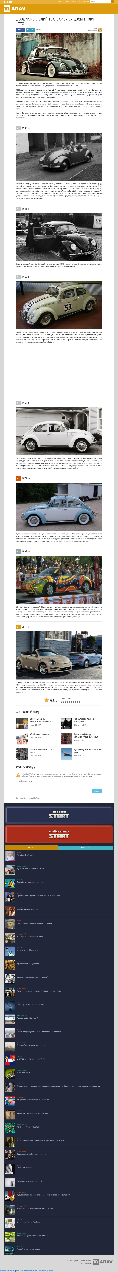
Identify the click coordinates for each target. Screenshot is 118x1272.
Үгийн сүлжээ (84, 2)
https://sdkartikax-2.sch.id (33, 1271)
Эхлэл (60, 2)
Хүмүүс (19, 852)
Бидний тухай (70, 2)
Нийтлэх (97, 791)
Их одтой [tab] (85, 847)
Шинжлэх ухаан (22, 961)
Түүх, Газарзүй (21, 907)
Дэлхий (19, 880)
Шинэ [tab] (31, 847)
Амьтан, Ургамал (22, 866)
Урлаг (19, 975)
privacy (45, 1271)
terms (51, 1271)
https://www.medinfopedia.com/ (12, 1271)
